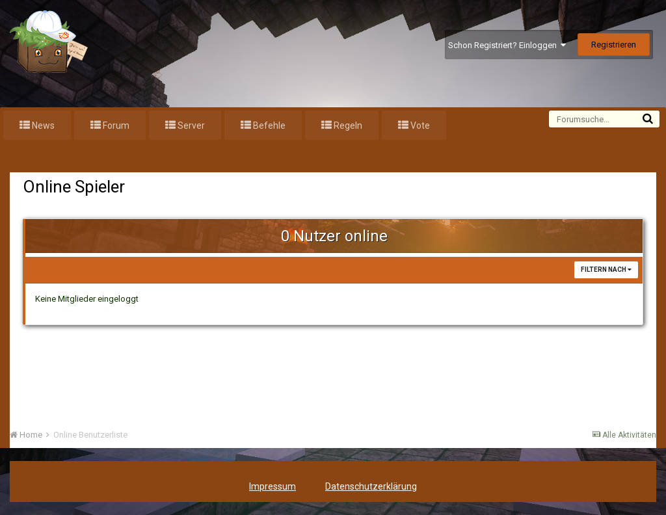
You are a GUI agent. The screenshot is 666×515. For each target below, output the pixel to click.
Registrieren (613, 44)
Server (190, 125)
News (42, 125)
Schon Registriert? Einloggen (507, 45)
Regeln (347, 125)
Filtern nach (606, 269)
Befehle (268, 125)
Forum (115, 125)
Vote (419, 125)
